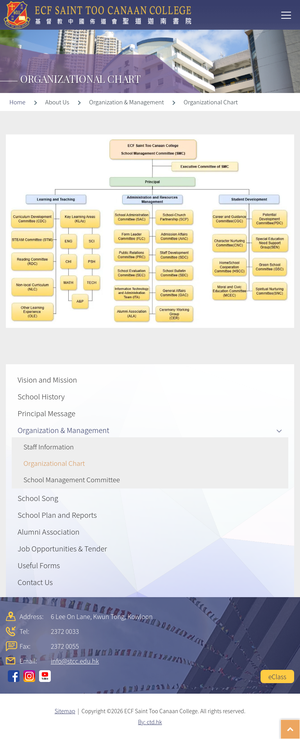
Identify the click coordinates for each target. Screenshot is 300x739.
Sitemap (65, 711)
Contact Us (35, 582)
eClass (277, 676)
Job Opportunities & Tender (62, 548)
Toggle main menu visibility (286, 14)
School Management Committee (71, 479)
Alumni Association (48, 531)
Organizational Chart (54, 463)
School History (41, 396)
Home (17, 102)
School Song (38, 498)
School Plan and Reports (57, 515)
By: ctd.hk (150, 722)
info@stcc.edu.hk (75, 661)
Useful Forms (39, 565)
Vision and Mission (47, 379)
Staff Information (48, 446)
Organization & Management (63, 430)
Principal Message (46, 413)
